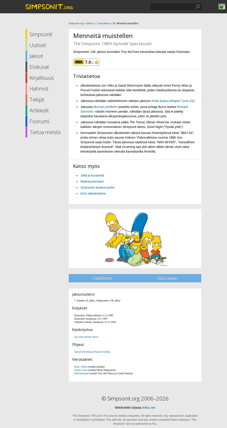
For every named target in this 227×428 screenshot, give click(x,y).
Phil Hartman (81, 373)
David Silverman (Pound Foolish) (92, 351)
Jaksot (36, 56)
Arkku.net (148, 407)
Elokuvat (39, 66)
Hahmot (38, 88)
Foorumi (39, 121)
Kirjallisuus (41, 77)
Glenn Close (81, 370)
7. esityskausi (102, 23)
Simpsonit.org (75, 23)
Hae (198, 6)
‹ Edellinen (102, 278)
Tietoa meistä (45, 132)
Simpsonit (40, 34)
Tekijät (36, 99)
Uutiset (37, 45)
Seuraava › (168, 278)
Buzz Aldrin (80, 366)
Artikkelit (39, 110)
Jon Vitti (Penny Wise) (86, 336)
